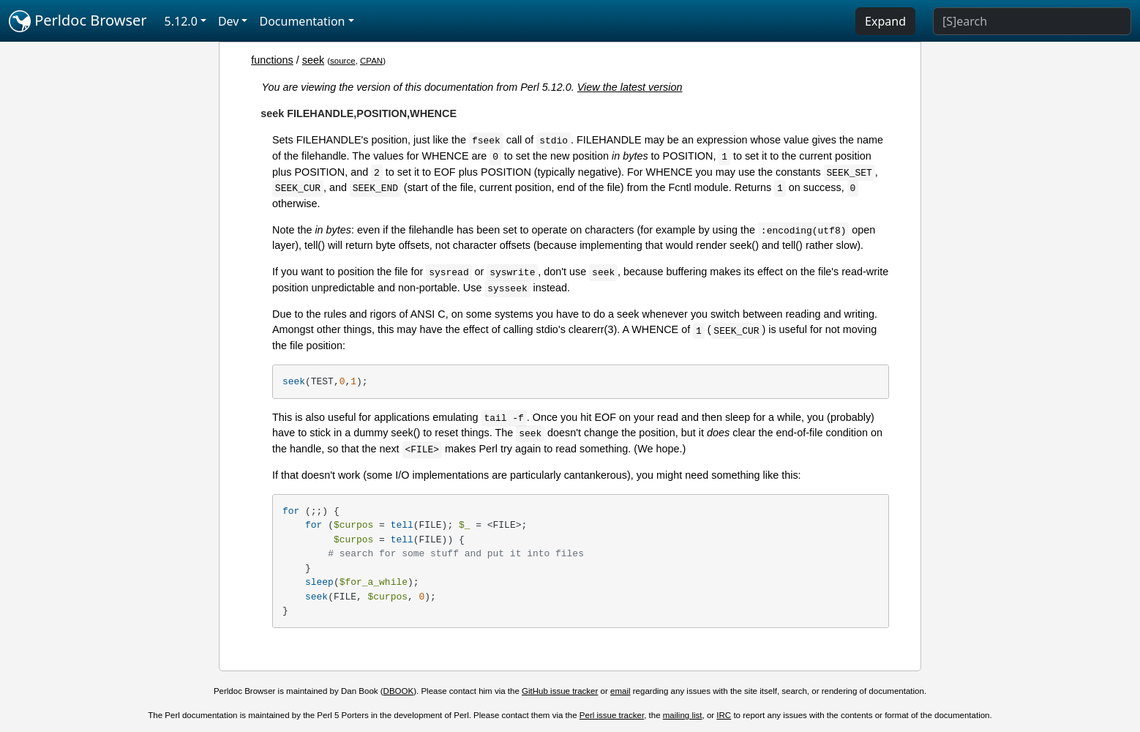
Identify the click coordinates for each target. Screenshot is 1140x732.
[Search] (1032, 21)
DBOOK (398, 691)
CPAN (371, 60)
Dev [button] (228, 21)
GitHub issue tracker (560, 691)
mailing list (682, 715)
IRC (723, 715)
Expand (885, 21)
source (343, 60)
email (620, 691)
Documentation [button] (302, 21)
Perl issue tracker (612, 715)
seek (313, 60)
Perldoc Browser (78, 21)
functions (272, 60)
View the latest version (630, 87)
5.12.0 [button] (181, 21)
